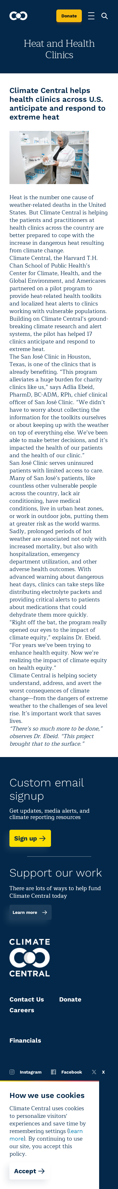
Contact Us (26, 999)
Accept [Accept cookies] (29, 1171)
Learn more (30, 912)
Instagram (25, 1072)
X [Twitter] (98, 1072)
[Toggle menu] (91, 15)
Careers (21, 1010)
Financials (25, 1040)
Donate (69, 15)
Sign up (30, 838)
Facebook (66, 1072)
